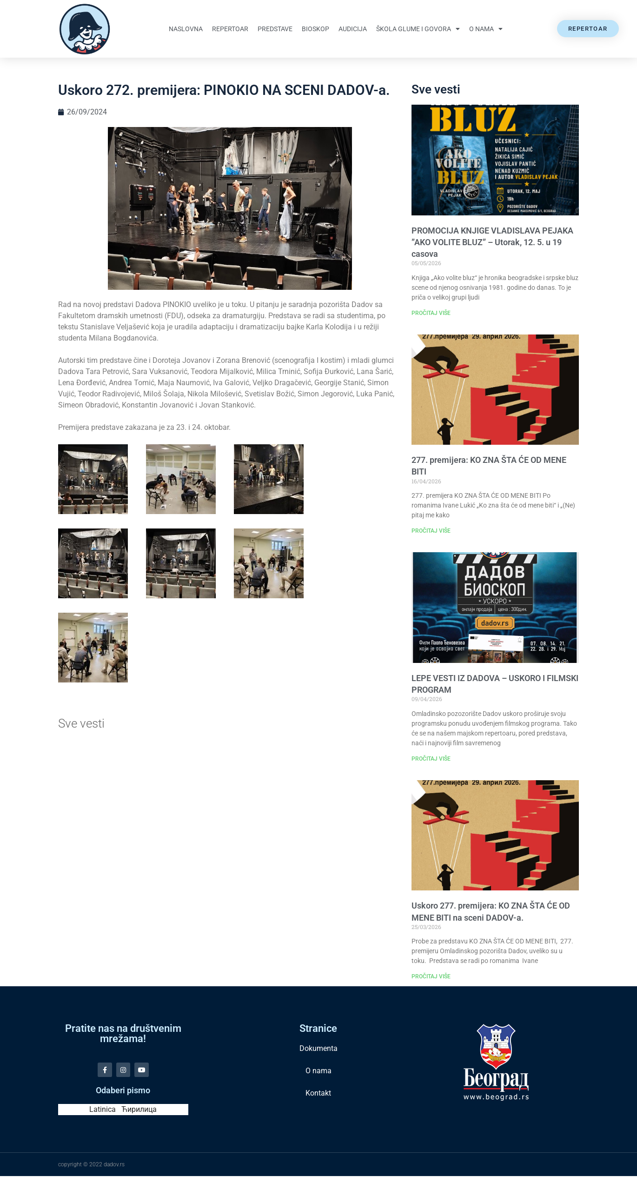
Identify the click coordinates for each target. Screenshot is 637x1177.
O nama (486, 29)
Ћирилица (139, 1110)
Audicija (352, 29)
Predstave (275, 29)
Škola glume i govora (418, 29)
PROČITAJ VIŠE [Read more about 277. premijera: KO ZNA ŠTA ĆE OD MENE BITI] (431, 531)
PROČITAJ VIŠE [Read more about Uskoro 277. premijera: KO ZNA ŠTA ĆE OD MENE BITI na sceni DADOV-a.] (431, 976)
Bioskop (315, 29)
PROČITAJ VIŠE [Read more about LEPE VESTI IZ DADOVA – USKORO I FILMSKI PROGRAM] (431, 759)
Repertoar (230, 29)
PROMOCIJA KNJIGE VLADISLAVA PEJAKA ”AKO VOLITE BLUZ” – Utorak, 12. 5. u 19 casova (492, 242)
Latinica (102, 1110)
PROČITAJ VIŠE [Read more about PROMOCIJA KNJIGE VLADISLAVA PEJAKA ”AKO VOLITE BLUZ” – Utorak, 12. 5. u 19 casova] (431, 313)
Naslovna (186, 29)
